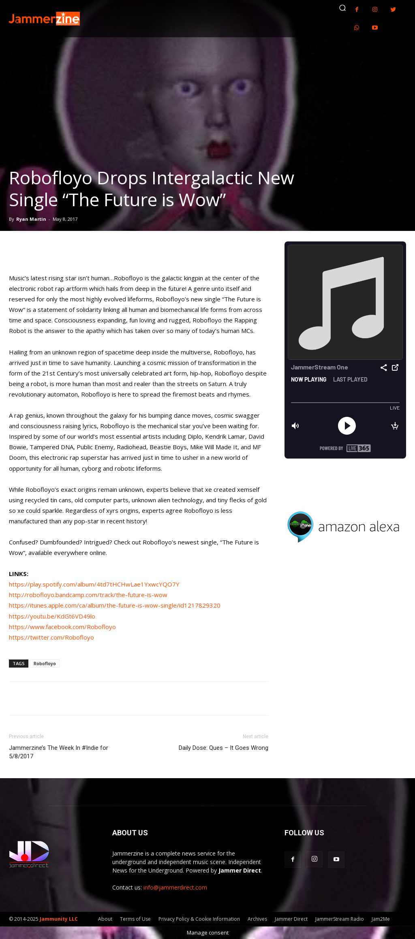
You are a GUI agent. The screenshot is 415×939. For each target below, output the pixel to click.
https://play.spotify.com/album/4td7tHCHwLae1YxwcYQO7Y (94, 584)
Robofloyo (45, 663)
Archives (257, 919)
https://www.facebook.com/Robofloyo (62, 627)
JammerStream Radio (339, 919)
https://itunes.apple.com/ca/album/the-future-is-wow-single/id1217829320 (114, 605)
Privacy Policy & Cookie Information (199, 919)
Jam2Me (381, 919)
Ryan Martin (31, 219)
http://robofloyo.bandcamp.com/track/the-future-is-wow (88, 595)
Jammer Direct (291, 919)
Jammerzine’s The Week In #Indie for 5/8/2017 (58, 752)
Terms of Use (135, 919)
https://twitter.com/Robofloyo (51, 637)
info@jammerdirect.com (175, 887)
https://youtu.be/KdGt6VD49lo (52, 616)
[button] (342, 7)
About (105, 919)
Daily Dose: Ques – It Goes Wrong (223, 747)
